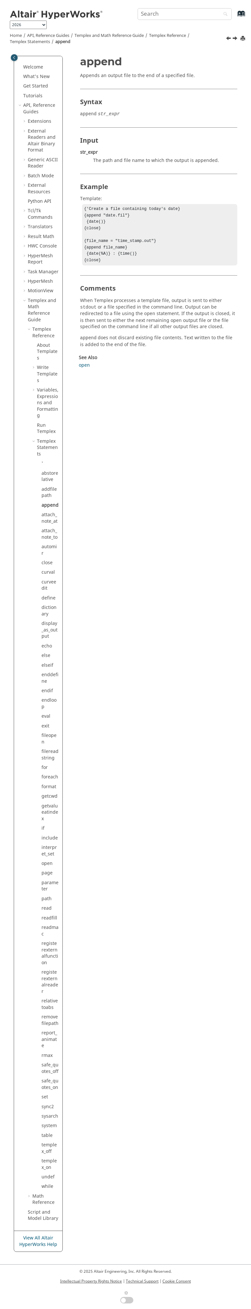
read (47, 908)
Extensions (39, 121)
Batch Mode (41, 175)
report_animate (49, 1039)
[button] (20, 67)
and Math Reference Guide (109, 36)
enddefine (50, 678)
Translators (40, 226)
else (46, 655)
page (47, 873)
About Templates (47, 351)
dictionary (49, 610)
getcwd (50, 796)
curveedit (49, 585)
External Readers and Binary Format (42, 141)
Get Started (35, 86)
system (49, 1125)
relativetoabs (50, 1004)
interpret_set (49, 850)
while (47, 1186)
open (47, 863)
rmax (47, 1055)
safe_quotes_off (50, 1068)
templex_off (49, 1148)
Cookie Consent (176, 1281)
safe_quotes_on (50, 1084)
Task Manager (43, 271)
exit (45, 726)
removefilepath (50, 1020)
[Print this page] (243, 38)
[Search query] (185, 14)
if (43, 828)
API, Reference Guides (48, 36)
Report (40, 259)
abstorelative (50, 476)
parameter (50, 886)
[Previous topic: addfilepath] (229, 39)
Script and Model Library (43, 1215)
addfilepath (49, 492)
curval (48, 572)
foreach (50, 777)
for (45, 767)
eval (46, 716)
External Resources (39, 188)
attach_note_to (50, 534)
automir (49, 550)
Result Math (41, 236)
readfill (49, 918)
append (62, 42)
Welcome (33, 67)
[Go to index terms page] (234, 16)
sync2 (48, 1106)
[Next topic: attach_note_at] (235, 39)
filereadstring (50, 754)
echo (47, 646)
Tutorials (32, 95)
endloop (49, 703)
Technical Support (142, 1281)
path (47, 898)
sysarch (50, 1116)
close (47, 562)
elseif (47, 665)
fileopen (49, 738)
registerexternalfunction (50, 953)
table (47, 1135)
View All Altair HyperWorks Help (38, 1241)
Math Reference (43, 1199)
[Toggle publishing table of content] (14, 57)
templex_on (49, 1164)
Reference (167, 36)
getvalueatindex (50, 812)
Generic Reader (43, 163)
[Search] (224, 14)
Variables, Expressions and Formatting (48, 403)
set (45, 1096)
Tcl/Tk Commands (40, 214)
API (39, 201)
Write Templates (47, 374)
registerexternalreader (50, 982)
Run (46, 428)
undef (48, 1176)
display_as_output (50, 630)
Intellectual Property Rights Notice (91, 1281)
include (50, 838)
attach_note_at (50, 518)
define (49, 598)
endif (47, 690)
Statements (30, 42)
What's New (36, 76)
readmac (50, 930)
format (49, 786)
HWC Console (42, 246)
